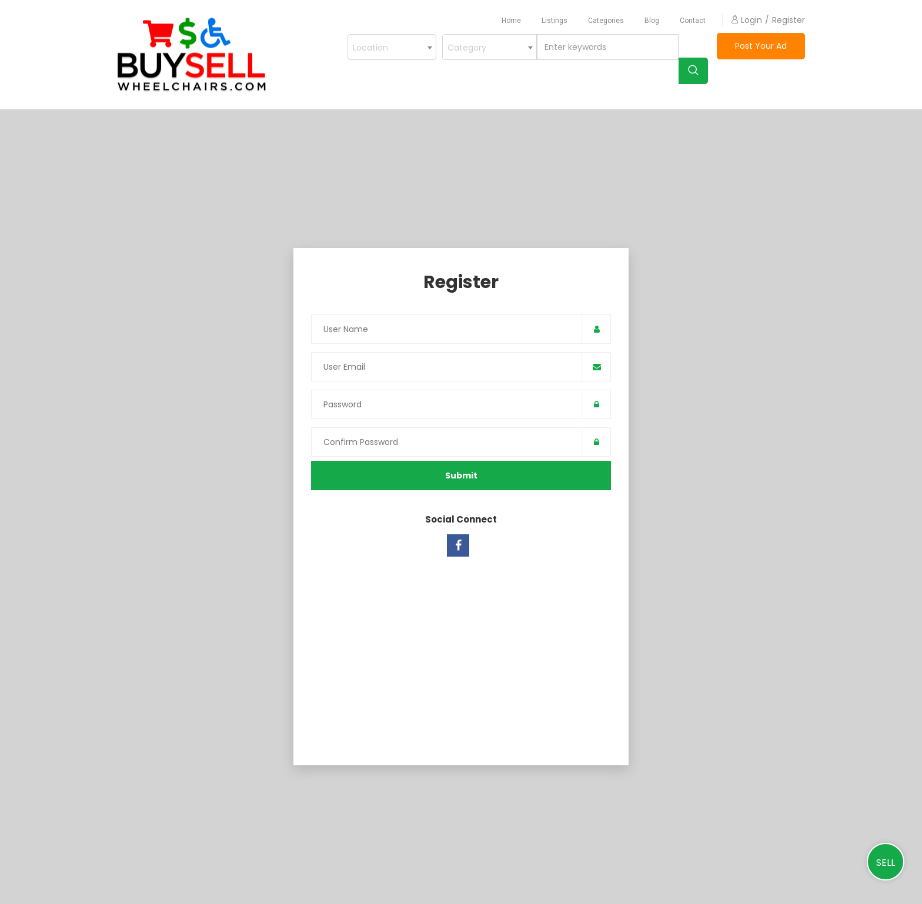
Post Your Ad (761, 46)
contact (693, 20)
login (746, 20)
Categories (606, 20)
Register (788, 20)
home (511, 20)
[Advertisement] (461, 653)
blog (651, 20)
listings (554, 20)
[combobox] (489, 47)
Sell (885, 862)
